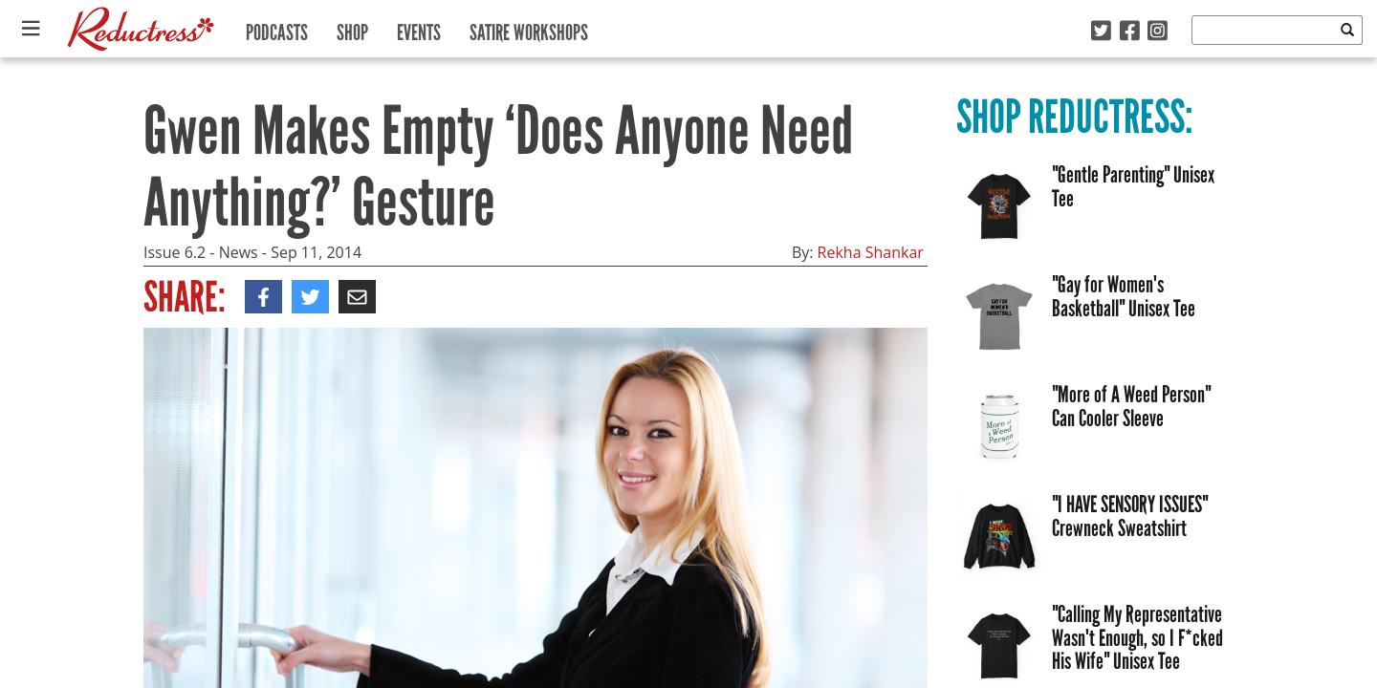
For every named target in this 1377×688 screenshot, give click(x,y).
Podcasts (277, 28)
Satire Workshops (529, 28)
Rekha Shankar (871, 252)
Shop (352, 28)
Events (419, 28)
